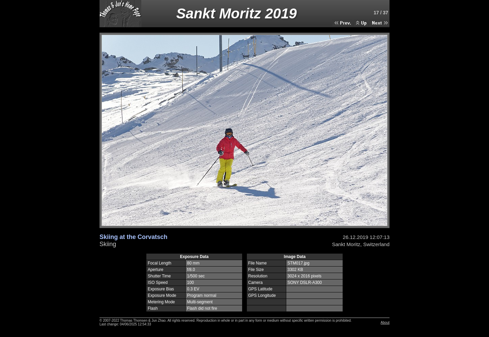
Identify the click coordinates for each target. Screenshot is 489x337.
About (385, 322)
